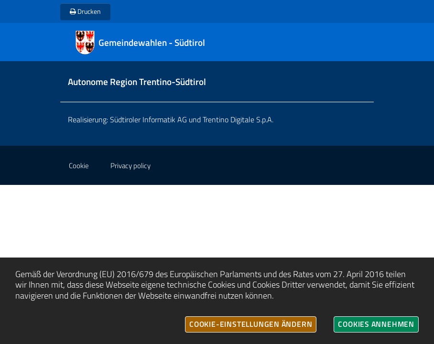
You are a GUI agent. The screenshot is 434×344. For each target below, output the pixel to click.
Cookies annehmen (376, 324)
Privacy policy (130, 165)
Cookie (79, 165)
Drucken (85, 11)
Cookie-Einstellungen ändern (250, 324)
